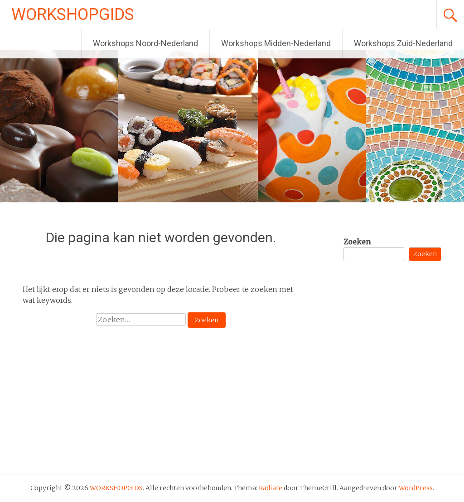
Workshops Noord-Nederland (145, 43)
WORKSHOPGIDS (72, 14)
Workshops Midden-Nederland (276, 43)
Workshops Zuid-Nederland (403, 43)
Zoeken (357, 241)
